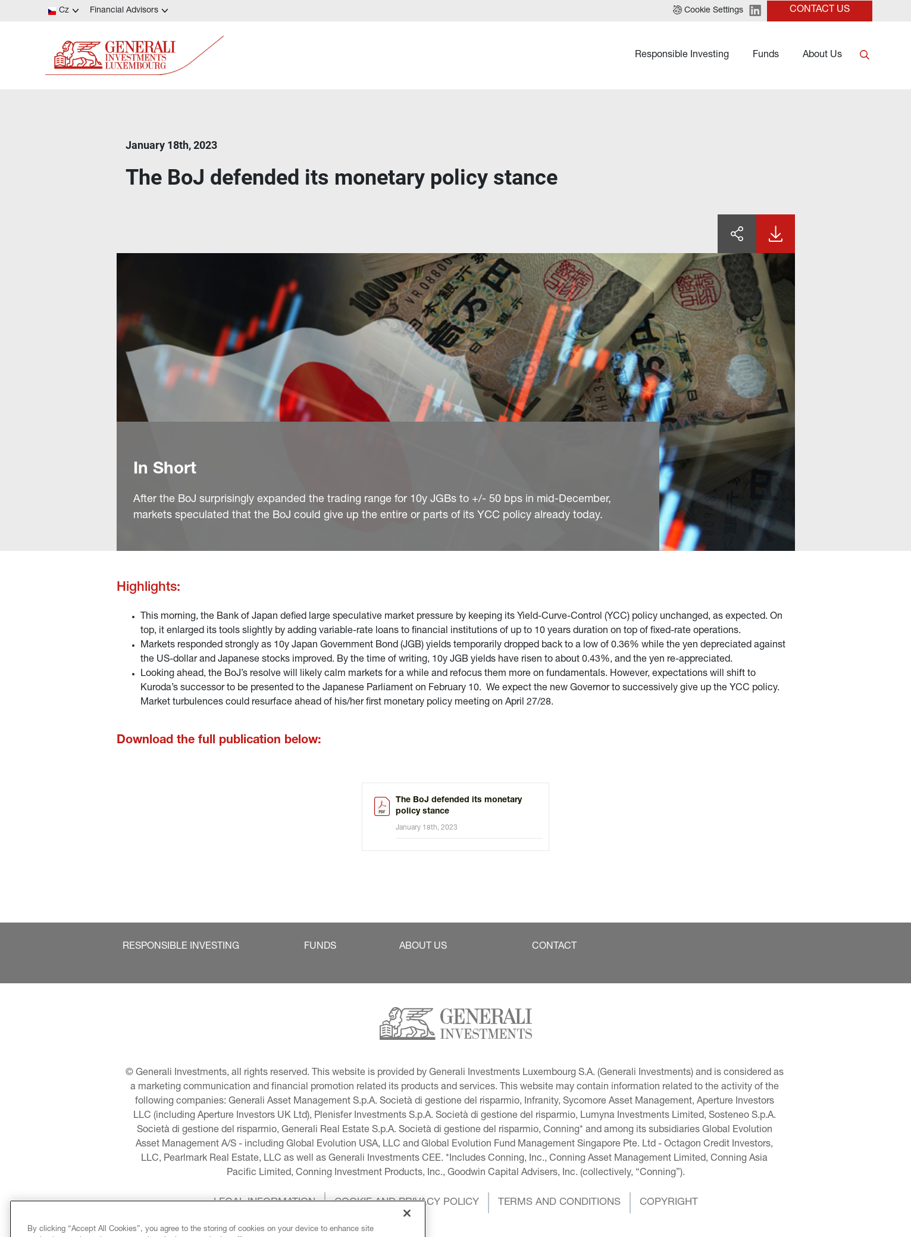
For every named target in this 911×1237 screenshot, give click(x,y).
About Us (822, 55)
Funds (766, 55)
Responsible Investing (682, 55)
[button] (708, 10)
